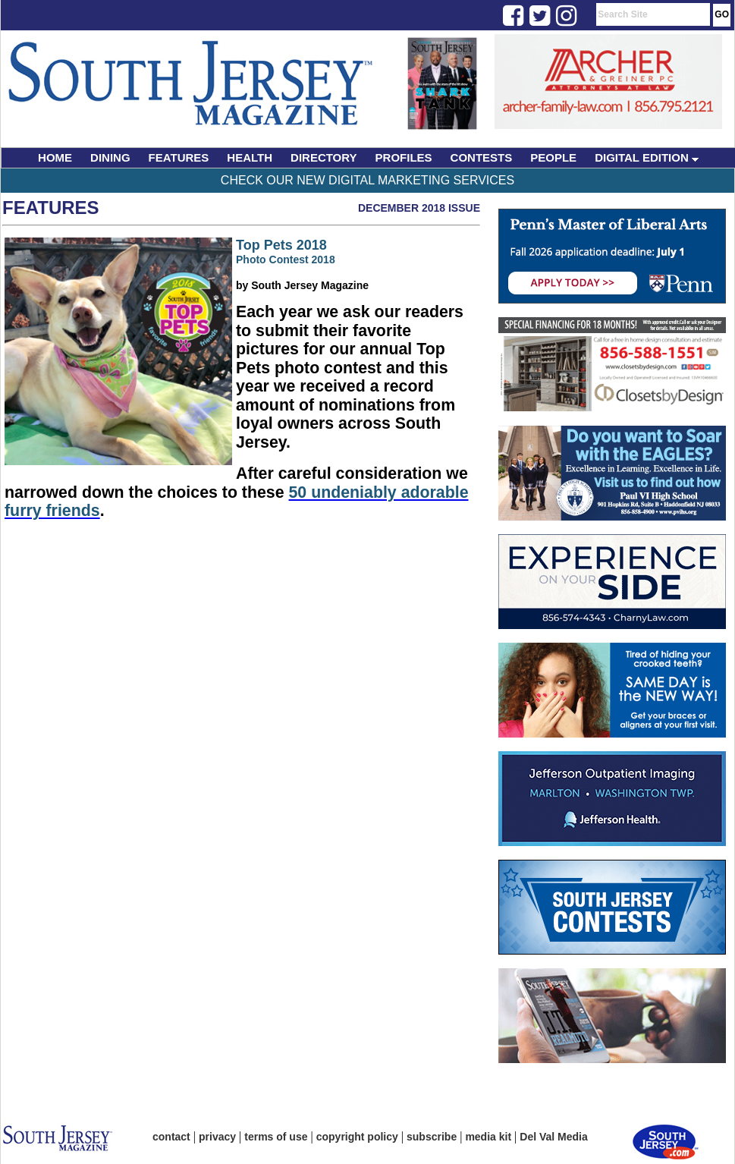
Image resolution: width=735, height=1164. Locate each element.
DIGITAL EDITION (647, 157)
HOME (55, 157)
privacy (217, 1137)
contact (171, 1137)
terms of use (275, 1137)
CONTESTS (482, 157)
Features (50, 207)
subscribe (432, 1137)
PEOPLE (553, 157)
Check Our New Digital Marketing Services (367, 180)
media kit (488, 1137)
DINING (110, 157)
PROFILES (403, 157)
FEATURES (179, 157)
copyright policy (357, 1137)
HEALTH (249, 157)
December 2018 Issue (419, 208)
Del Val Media (553, 1137)
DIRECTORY (324, 157)
